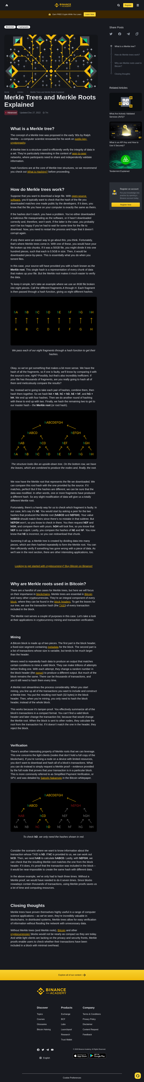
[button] (137, 5)
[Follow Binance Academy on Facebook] (38, 1049)
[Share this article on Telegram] (128, 33)
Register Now (125, 205)
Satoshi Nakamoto (51, 777)
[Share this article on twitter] (111, 33)
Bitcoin (88, 594)
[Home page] (63, 5)
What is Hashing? (37, 171)
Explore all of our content (72, 975)
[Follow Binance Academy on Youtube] (52, 1050)
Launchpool (66, 1029)
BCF (63, 1019)
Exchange (65, 1014)
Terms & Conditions (92, 1014)
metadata (53, 646)
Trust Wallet (66, 1040)
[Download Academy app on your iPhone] (80, 1056)
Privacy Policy (89, 1019)
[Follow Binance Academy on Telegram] (47, 1050)
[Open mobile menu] (138, 5)
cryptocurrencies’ (20, 934)
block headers (62, 601)
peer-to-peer (79, 153)
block (14, 601)
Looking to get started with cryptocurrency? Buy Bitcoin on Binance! (54, 566)
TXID (62, 605)
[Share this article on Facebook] (119, 33)
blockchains (43, 594)
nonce (39, 672)
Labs (63, 1024)
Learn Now (89, 14)
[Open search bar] (117, 5)
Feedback (87, 1034)
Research (65, 1034)
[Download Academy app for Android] (97, 1056)
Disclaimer (88, 1024)
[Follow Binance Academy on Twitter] (43, 1050)
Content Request (90, 1029)
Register (128, 5)
